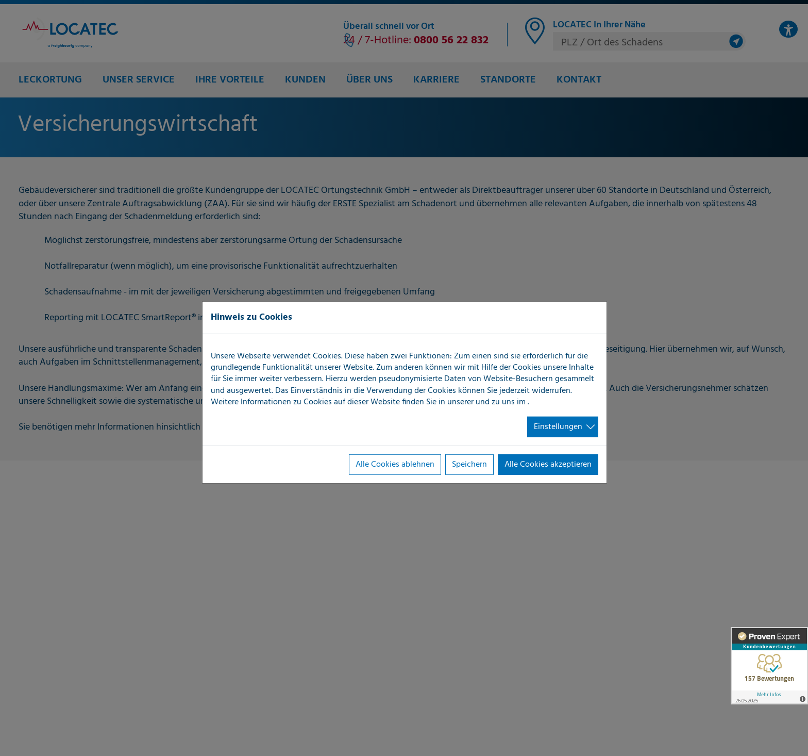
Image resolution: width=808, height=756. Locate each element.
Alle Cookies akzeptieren (548, 464)
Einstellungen (558, 426)
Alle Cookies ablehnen (395, 464)
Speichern (469, 464)
